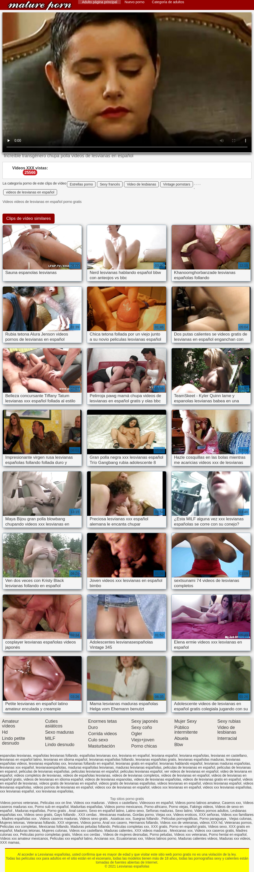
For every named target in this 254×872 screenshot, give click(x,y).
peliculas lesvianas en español (94, 771)
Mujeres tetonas (12, 823)
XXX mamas (9, 842)
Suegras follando (145, 819)
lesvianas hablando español (180, 763)
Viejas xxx (163, 815)
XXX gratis (159, 827)
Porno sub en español (51, 807)
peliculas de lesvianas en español (189, 767)
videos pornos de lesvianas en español (63, 787)
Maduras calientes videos (198, 838)
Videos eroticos (185, 815)
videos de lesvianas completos (135, 775)
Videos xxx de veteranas (179, 823)
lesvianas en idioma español (65, 759)
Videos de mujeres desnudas (125, 834)
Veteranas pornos (238, 823)
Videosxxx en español (156, 803)
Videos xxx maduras (89, 803)
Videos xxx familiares (237, 815)
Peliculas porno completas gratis (45, 834)
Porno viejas (178, 807)
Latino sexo (135, 811)
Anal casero (78, 811)
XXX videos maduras (151, 831)
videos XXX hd (211, 823)
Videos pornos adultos (211, 811)
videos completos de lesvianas (37, 775)
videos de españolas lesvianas (86, 775)
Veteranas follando (41, 823)
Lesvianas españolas (39, 5)
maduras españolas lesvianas (91, 767)
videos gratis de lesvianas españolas (127, 783)
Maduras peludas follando (90, 827)
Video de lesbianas (141, 184)
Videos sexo (217, 827)
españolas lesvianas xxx (98, 756)
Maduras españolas (30, 811)
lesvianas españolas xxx (47, 763)
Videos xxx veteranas (190, 834)
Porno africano (155, 807)
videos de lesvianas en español (30, 192)
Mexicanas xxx (181, 831)
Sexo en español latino (106, 811)
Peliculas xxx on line (55, 803)
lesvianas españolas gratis (155, 759)
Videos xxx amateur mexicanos (24, 838)
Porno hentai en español (228, 834)
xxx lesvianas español (17, 791)
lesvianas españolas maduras (201, 759)
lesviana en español (134, 756)
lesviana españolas (194, 756)
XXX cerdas (88, 815)
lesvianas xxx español (17, 767)
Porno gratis (57, 811)
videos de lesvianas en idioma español (53, 779)
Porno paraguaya (213, 819)
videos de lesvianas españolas (157, 779)
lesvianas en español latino (21, 759)
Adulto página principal (99, 2)
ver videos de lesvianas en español (191, 771)
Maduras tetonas (27, 831)
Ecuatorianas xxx (130, 838)
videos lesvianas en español (179, 783)
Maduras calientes (118, 831)
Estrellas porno (81, 184)
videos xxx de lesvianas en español (122, 787)
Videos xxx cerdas (86, 834)
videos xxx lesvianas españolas (227, 787)
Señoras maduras (159, 811)
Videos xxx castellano (85, 831)
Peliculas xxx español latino (71, 838)
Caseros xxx (231, 803)
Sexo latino (183, 811)
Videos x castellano (122, 803)
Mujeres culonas (54, 831)
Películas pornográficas (179, 819)
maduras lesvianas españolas (138, 767)
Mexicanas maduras (114, 815)
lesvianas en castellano (229, 756)
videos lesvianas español (222, 783)
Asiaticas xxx (120, 819)
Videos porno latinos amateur (197, 803)
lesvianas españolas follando (111, 759)
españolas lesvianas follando (55, 756)
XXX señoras (209, 815)
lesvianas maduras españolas (227, 763)
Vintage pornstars (176, 184)
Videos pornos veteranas (19, 803)
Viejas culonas (240, 819)
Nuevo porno (134, 2)
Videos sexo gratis (38, 815)
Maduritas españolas (86, 807)
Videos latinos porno (160, 838)
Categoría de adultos (168, 2)
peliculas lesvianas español (141, 771)
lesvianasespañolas (51, 767)
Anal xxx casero (114, 823)
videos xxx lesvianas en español (176, 787)
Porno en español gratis (187, 827)
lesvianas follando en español (91, 763)
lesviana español (164, 756)
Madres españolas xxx (19, 819)
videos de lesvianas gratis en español (212, 779)
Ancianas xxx (104, 838)
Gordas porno (143, 815)
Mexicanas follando (53, 827)
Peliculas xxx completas (18, 827)
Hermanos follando (143, 823)
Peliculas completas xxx (130, 827)
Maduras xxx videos (234, 838)
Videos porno (90, 823)
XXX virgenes (67, 823)
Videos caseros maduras (58, 819)
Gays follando (65, 815)
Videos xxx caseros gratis (214, 831)
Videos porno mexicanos (123, 807)
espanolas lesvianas (15, 756)
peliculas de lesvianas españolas (44, 771)
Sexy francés (110, 184)
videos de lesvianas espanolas (108, 779)
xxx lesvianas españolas (54, 791)
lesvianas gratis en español (137, 763)
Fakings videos (201, 807)
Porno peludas (161, 834)
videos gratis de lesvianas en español (68, 783)
